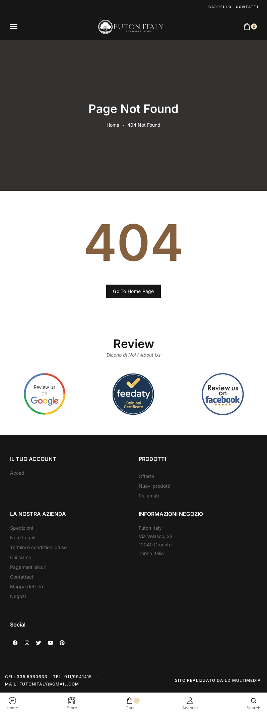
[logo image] (130, 27)
